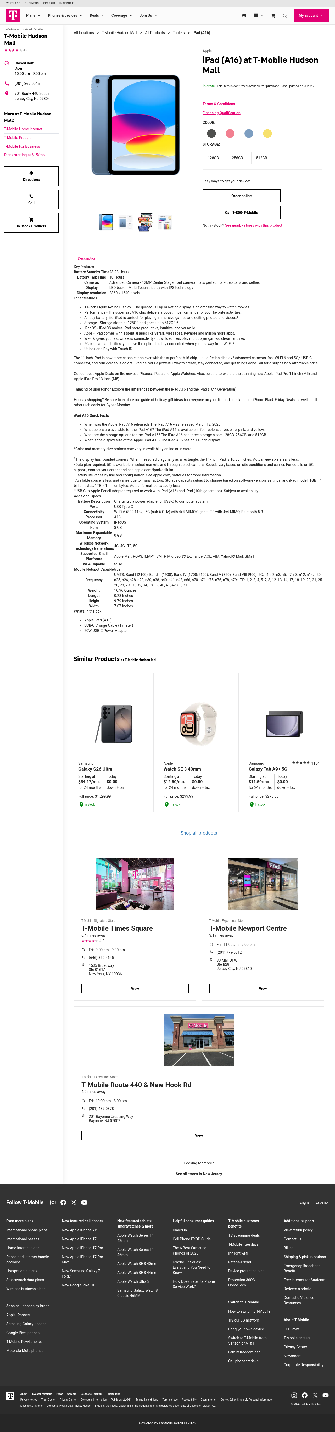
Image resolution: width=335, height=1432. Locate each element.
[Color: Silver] (211, 133)
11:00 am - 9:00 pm (236, 944)
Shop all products (199, 833)
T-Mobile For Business (22, 146)
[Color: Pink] (230, 133)
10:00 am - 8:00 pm (108, 1101)
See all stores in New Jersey (199, 1174)
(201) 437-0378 (101, 1109)
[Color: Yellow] (267, 133)
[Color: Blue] (249, 133)
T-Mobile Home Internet (23, 129)
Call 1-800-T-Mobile (241, 212)
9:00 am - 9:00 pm (107, 950)
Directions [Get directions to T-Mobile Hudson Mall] (31, 176)
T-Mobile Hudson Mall (119, 33)
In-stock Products (31, 222)
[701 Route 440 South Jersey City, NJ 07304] (31, 96)
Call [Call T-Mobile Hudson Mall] (31, 199)
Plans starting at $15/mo (24, 155)
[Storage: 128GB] (213, 158)
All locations (84, 33)
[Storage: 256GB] (237, 158)
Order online (241, 196)
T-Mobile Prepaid (17, 138)
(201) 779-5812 (229, 952)
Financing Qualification (222, 113)
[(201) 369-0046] (31, 83)
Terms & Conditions (219, 104)
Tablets (179, 33)
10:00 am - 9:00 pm (30, 68)
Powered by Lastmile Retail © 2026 (167, 1423)
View (135, 988)
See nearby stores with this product (253, 225)
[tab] (87, 258)
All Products (155, 33)
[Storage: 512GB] (261, 158)
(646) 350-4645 (101, 958)
